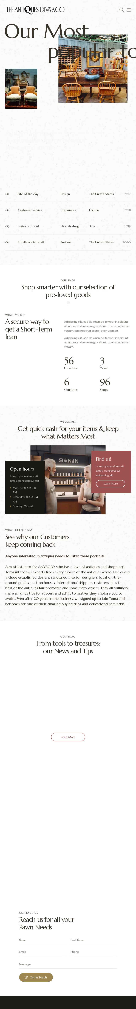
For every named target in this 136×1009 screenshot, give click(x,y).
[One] (68, 826)
